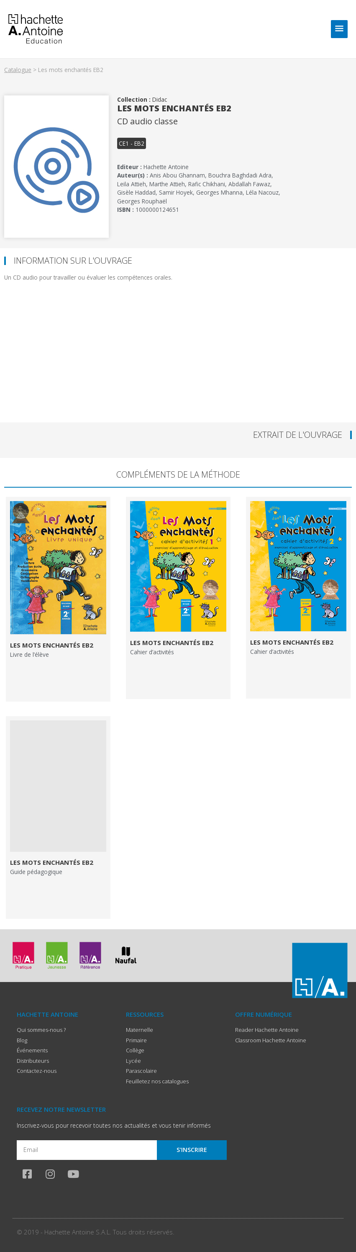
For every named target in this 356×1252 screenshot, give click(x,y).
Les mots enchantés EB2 (51, 645)
